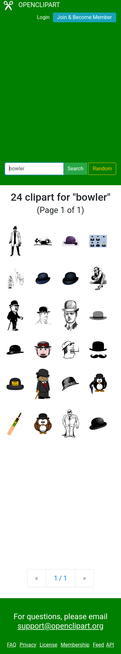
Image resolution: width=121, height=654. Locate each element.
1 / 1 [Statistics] (60, 578)
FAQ (11, 645)
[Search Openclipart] (34, 169)
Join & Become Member (84, 17)
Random (102, 169)
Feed (98, 645)
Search (75, 169)
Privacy (28, 645)
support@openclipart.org (60, 625)
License (48, 645)
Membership (75, 645)
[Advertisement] (60, 93)
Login (43, 17)
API (110, 645)
